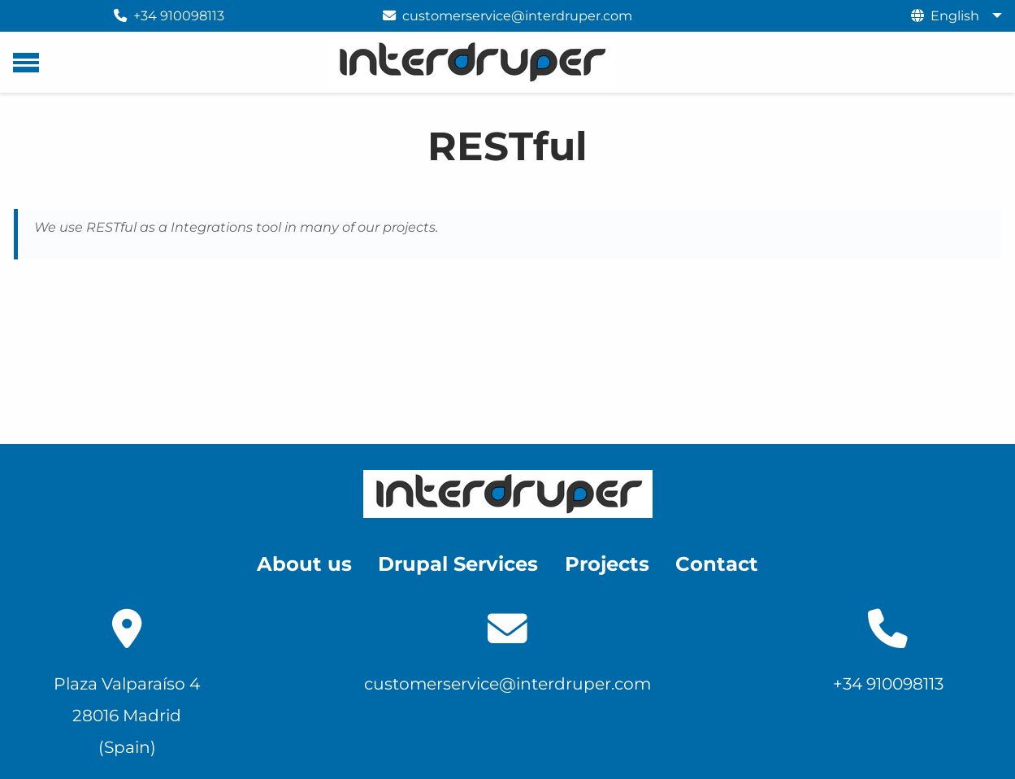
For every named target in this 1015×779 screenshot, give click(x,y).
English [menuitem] (954, 15)
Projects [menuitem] (607, 563)
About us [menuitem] (304, 563)
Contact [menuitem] (716, 563)
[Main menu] (26, 62)
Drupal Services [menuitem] (458, 563)
